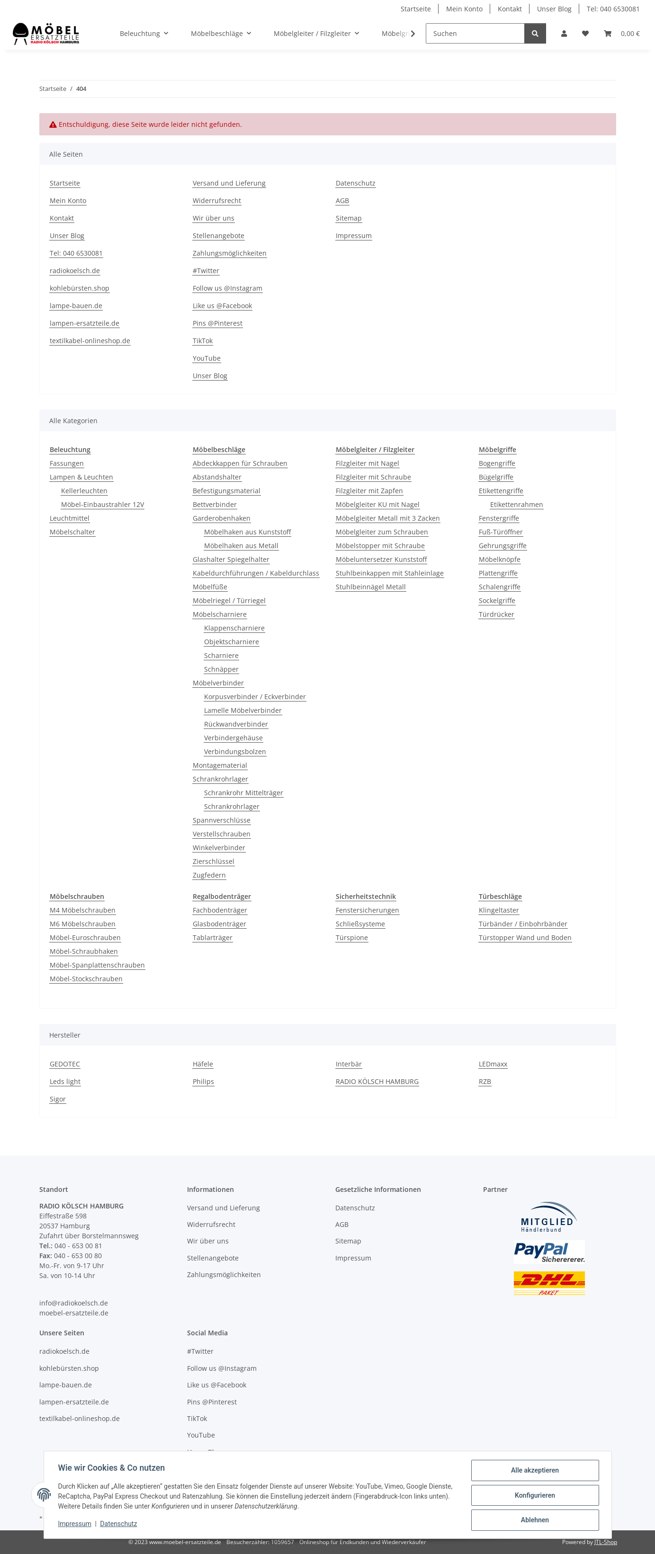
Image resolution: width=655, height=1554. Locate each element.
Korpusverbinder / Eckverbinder (255, 696)
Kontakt (510, 8)
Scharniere (221, 655)
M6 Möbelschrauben (83, 923)
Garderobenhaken (222, 518)
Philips (203, 1081)
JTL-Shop (605, 1542)
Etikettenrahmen (516, 504)
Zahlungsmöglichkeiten (230, 253)
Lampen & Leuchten (81, 476)
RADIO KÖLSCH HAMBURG (377, 1081)
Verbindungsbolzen (235, 751)
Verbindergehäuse (233, 737)
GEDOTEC (65, 1063)
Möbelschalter (72, 531)
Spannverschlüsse (222, 820)
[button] (564, 33)
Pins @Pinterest (217, 323)
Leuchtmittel (70, 518)
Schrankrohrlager (220, 778)
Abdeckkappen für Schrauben (240, 463)
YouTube (207, 358)
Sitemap (349, 217)
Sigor (58, 1098)
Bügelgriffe (496, 476)
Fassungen (67, 463)
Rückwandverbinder (236, 723)
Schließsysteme (360, 923)
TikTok (203, 340)
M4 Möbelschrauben (83, 910)
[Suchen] (475, 33)
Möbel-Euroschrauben (85, 937)
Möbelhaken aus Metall (241, 545)
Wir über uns (213, 217)
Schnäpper (221, 669)
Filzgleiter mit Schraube (373, 476)
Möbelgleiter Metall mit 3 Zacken (388, 518)
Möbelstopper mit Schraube (380, 545)
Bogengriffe (497, 463)
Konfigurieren (534, 1496)
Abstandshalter (217, 476)
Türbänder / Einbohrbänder (523, 923)
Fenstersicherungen (367, 910)
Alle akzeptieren (534, 1471)
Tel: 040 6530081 (613, 8)
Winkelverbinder (219, 847)
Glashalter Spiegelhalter (231, 559)
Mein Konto (464, 8)
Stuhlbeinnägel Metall (371, 586)
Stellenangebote (218, 235)
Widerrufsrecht (217, 200)
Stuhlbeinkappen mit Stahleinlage (390, 572)
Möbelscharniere (220, 614)
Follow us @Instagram (227, 288)
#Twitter (206, 270)
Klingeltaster (499, 910)
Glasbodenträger (219, 923)
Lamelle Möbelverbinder (243, 710)
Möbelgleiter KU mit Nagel (378, 504)
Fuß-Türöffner (501, 531)
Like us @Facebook (222, 305)
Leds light (65, 1081)
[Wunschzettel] (585, 33)
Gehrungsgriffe (503, 545)
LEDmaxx (493, 1063)
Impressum (75, 1524)
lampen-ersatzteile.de (84, 323)
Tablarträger (213, 937)
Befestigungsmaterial (226, 490)
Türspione (352, 937)
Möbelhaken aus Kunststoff (247, 531)
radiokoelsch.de (75, 270)
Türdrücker (496, 614)
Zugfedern (209, 874)
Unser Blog (554, 8)
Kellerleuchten (84, 490)
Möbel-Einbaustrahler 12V (102, 504)
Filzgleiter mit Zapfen (369, 490)
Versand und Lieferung (229, 182)
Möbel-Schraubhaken (84, 951)
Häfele (203, 1063)
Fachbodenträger (220, 910)
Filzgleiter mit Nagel (367, 463)
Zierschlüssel (213, 861)
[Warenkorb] (621, 33)
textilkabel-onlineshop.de (90, 340)
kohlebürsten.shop (79, 288)
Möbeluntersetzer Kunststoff (381, 559)
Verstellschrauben (222, 833)
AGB (342, 200)
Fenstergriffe (499, 518)
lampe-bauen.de (76, 305)
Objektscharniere (231, 641)
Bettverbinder (215, 504)
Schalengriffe (499, 586)
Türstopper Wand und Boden (525, 937)
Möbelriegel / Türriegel (229, 600)
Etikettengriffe (501, 490)
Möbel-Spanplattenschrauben (97, 964)
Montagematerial (220, 765)
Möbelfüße (210, 586)
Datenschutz (119, 1524)
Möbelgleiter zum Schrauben (382, 531)
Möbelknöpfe (499, 559)
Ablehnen (534, 1520)
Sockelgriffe (497, 600)
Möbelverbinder (218, 682)
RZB (485, 1081)
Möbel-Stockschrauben (86, 978)
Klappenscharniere (234, 627)
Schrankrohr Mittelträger (243, 792)
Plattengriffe (498, 572)
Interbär (349, 1063)
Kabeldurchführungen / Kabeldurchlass (256, 572)
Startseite (416, 8)
